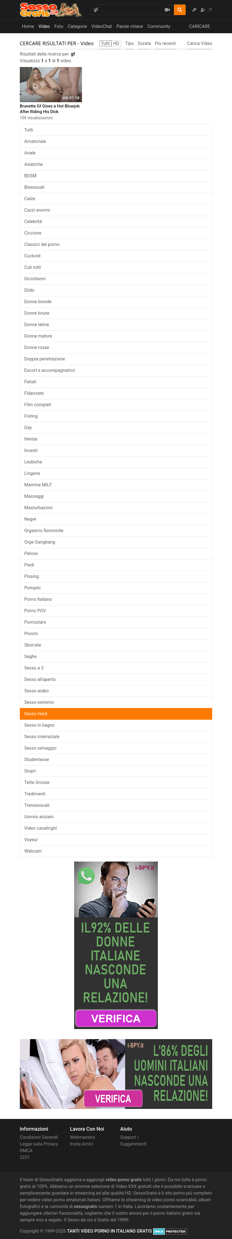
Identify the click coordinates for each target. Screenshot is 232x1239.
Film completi (37, 404)
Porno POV (35, 610)
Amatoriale (35, 141)
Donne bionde (38, 301)
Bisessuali (34, 187)
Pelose (31, 553)
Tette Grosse (36, 782)
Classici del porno (42, 244)
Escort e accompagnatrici (49, 370)
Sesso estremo (39, 702)
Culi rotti (32, 267)
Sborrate (32, 645)
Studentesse (36, 759)
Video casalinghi (40, 828)
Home (28, 26)
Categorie (77, 26)
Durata (144, 43)
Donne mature (38, 336)
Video (44, 26)
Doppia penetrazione (44, 359)
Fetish (30, 381)
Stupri (30, 771)
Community (159, 26)
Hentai (30, 439)
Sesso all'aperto (40, 679)
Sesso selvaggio (40, 748)
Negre (30, 519)
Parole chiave (129, 26)
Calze (29, 198)
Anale (29, 153)
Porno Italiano (38, 599)
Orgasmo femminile (43, 530)
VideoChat (101, 26)
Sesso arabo (36, 690)
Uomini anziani (39, 816)
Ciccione (32, 233)
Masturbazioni (38, 507)
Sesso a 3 (34, 668)
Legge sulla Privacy (39, 1144)
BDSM (30, 175)
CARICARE (199, 26)
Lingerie (32, 473)
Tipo (129, 43)
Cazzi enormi (37, 210)
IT (210, 10)
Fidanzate (34, 393)
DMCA (26, 1150)
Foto (58, 26)
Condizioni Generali (39, 1137)
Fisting (31, 416)
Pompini (32, 587)
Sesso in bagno (39, 725)
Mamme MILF (38, 484)
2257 (25, 1157)
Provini (31, 633)
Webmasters (82, 1137)
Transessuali (36, 805)
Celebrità (33, 221)
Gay (28, 427)
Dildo (29, 290)
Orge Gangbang (39, 542)
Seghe (30, 656)
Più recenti (165, 43)
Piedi (29, 565)
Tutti (28, 130)
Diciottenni (34, 278)
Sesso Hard (35, 713)
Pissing (31, 576)
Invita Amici (81, 1144)
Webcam (33, 851)
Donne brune (36, 313)
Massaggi (34, 496)
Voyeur (31, 839)
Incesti (30, 450)
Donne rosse (36, 347)
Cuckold (32, 256)
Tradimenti (34, 793)
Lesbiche (33, 462)
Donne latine (36, 324)
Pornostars (35, 622)
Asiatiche (33, 164)
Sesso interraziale (41, 736)
